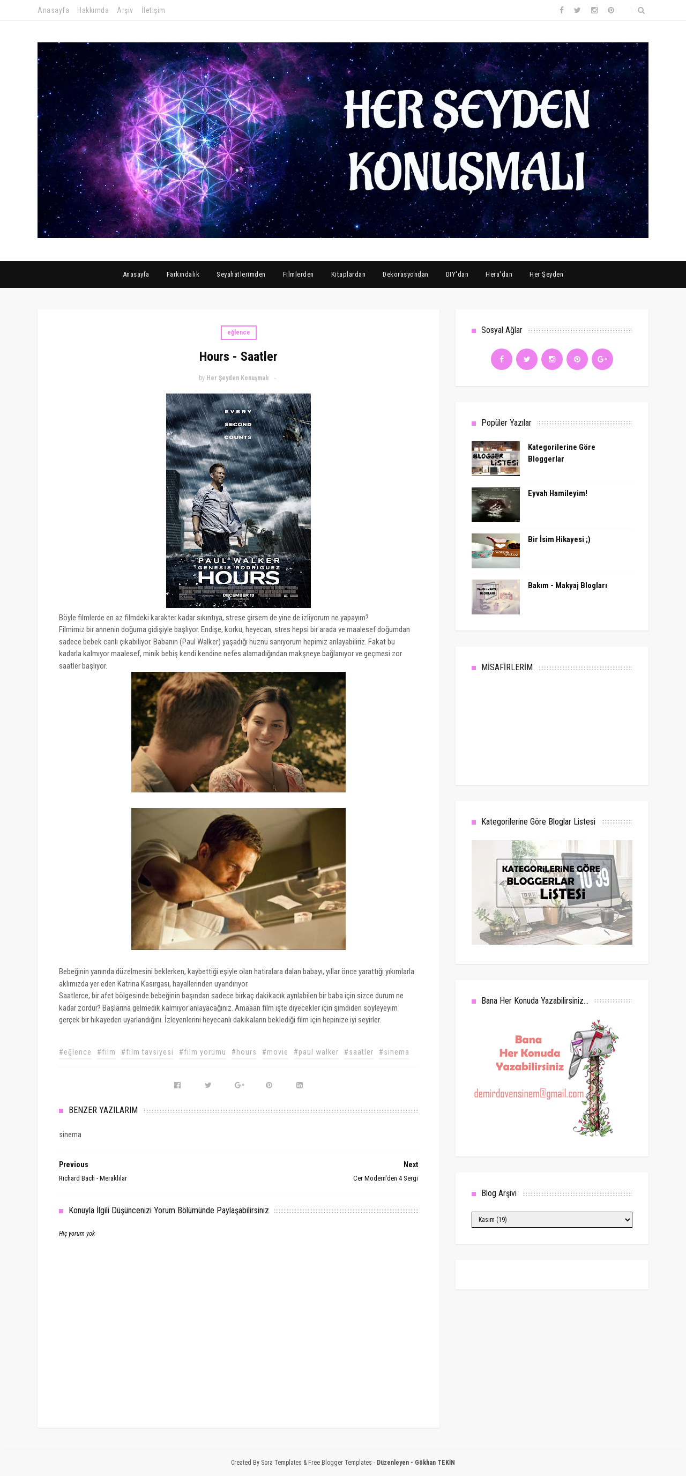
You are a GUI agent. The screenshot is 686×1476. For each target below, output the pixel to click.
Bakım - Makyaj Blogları (567, 585)
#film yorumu (202, 1052)
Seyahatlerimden (241, 274)
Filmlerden (298, 274)
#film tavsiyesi (147, 1052)
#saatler (359, 1052)
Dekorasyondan (406, 274)
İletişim (153, 10)
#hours (244, 1052)
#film (106, 1052)
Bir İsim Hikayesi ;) (559, 539)
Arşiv (125, 10)
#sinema (394, 1052)
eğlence (238, 332)
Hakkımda (93, 10)
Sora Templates (281, 1462)
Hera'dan (499, 274)
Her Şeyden (546, 274)
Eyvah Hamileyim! (557, 493)
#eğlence (75, 1052)
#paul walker (316, 1052)
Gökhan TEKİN (435, 1462)
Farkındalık (183, 274)
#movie (275, 1052)
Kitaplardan (348, 274)
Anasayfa (53, 10)
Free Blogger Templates (340, 1462)
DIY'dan (457, 274)
